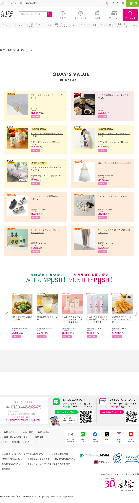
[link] (132, 459)
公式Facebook (94, 441)
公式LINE (83, 441)
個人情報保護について (65, 459)
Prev (8, 313)
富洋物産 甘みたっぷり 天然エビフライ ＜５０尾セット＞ (122, 319)
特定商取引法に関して (12, 459)
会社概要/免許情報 (59, 454)
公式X (107, 441)
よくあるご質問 (26, 432)
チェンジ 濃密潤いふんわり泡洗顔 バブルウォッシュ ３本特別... (97, 319)
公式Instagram (119, 441)
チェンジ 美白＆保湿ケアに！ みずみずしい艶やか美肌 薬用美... (72, 319)
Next (135, 313)
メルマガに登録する (71, 441)
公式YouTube (131, 441)
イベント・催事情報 (11, 442)
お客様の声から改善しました (15, 437)
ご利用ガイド (8, 432)
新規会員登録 (32, 3)
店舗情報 (39, 437)
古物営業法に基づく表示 (39, 459)
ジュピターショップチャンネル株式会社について (24, 454)
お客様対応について (11, 464)
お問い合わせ (44, 432)
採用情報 (6, 469)
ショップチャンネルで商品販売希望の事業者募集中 (48, 464)
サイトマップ (31, 442)
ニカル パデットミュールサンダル (113, 196)
